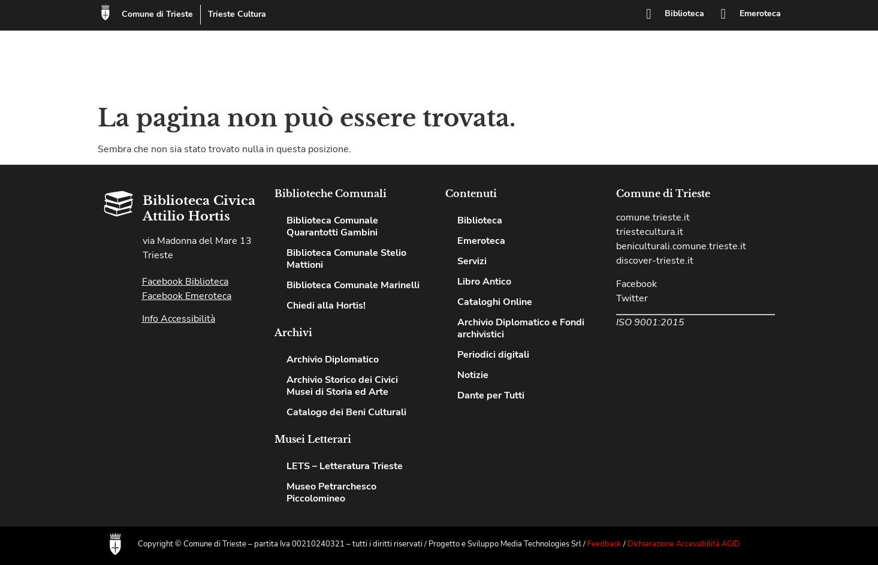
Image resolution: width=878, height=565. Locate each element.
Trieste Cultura (240, 14)
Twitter (632, 298)
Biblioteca (685, 13)
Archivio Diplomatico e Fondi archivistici (520, 328)
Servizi (645, 56)
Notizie (745, 73)
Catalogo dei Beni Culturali (346, 412)
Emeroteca (760, 13)
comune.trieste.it (653, 217)
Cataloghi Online (680, 73)
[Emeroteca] (724, 13)
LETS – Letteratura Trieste (344, 466)
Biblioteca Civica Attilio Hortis (225, 63)
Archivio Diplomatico (332, 359)
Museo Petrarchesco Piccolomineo (331, 492)
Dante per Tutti (490, 395)
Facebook (636, 284)
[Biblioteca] (650, 13)
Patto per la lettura (719, 55)
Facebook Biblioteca (185, 281)
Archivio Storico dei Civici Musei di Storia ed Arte (342, 385)
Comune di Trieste (160, 14)
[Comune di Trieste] (107, 14)
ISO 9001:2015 (650, 322)
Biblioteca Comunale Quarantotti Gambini (332, 226)
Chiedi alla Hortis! (591, 73)
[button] (779, 64)
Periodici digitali (493, 354)
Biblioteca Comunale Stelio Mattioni (346, 258)
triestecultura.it (649, 231)
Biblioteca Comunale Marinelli (353, 285)
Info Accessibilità (178, 318)
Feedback (604, 544)
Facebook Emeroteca (186, 296)
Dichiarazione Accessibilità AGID (683, 544)
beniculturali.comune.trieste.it (681, 246)
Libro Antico (484, 281)
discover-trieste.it (654, 260)
